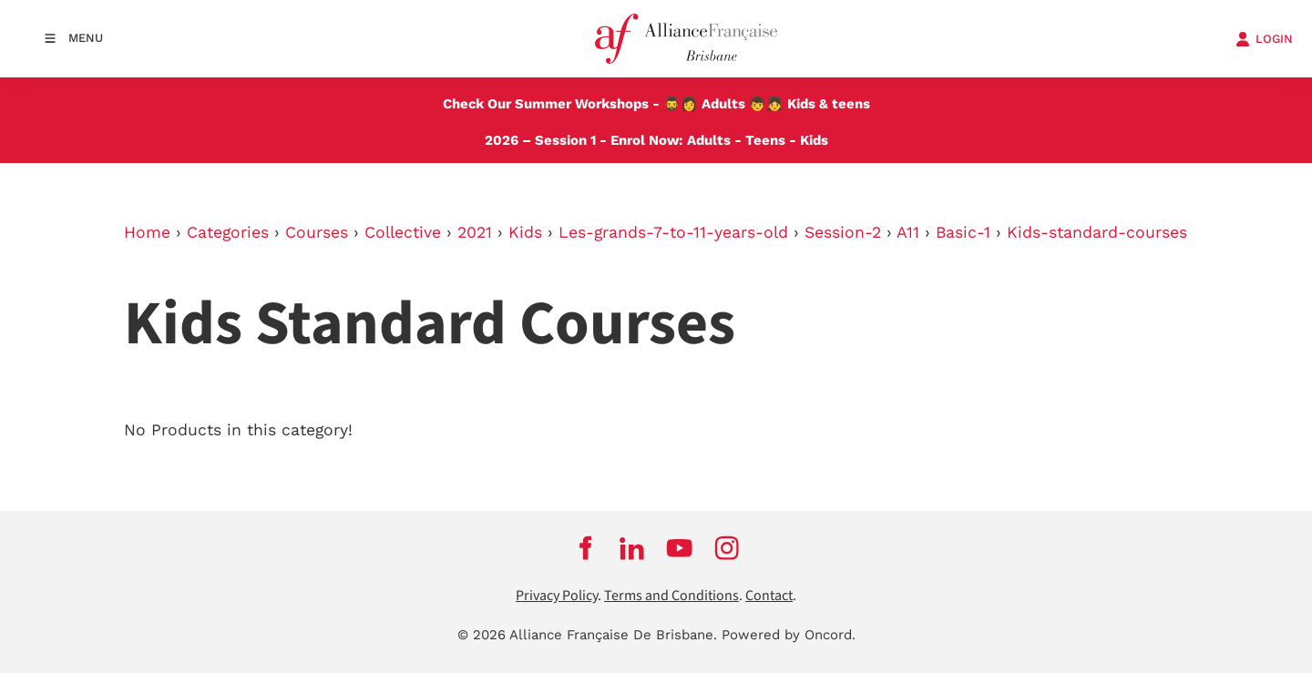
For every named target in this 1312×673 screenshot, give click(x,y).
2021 (474, 232)
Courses (316, 232)
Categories (228, 232)
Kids (814, 140)
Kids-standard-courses (1097, 232)
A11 (908, 232)
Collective (402, 232)
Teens (765, 140)
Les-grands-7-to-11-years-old (673, 232)
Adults (723, 104)
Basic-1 (963, 232)
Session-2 (843, 232)
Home (147, 232)
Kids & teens (828, 104)
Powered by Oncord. (789, 635)
